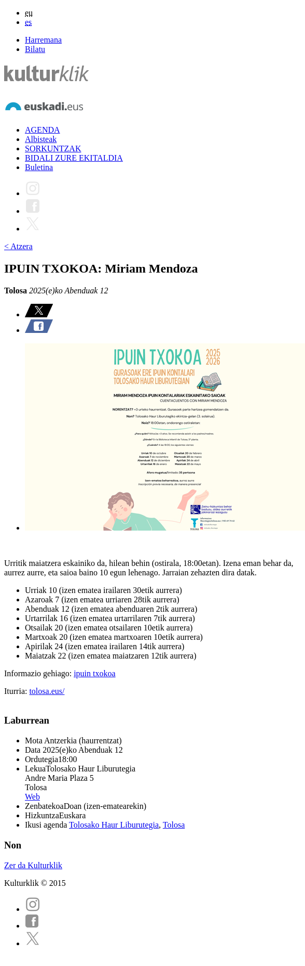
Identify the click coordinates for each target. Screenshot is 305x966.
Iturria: (16, 691)
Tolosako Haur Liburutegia (114, 824)
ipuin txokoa (94, 673)
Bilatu (35, 49)
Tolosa (174, 824)
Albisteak (41, 139)
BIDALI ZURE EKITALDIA (74, 157)
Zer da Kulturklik (33, 865)
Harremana (43, 39)
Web (32, 796)
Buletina (39, 167)
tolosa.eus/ (46, 691)
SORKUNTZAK (53, 148)
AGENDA (42, 129)
